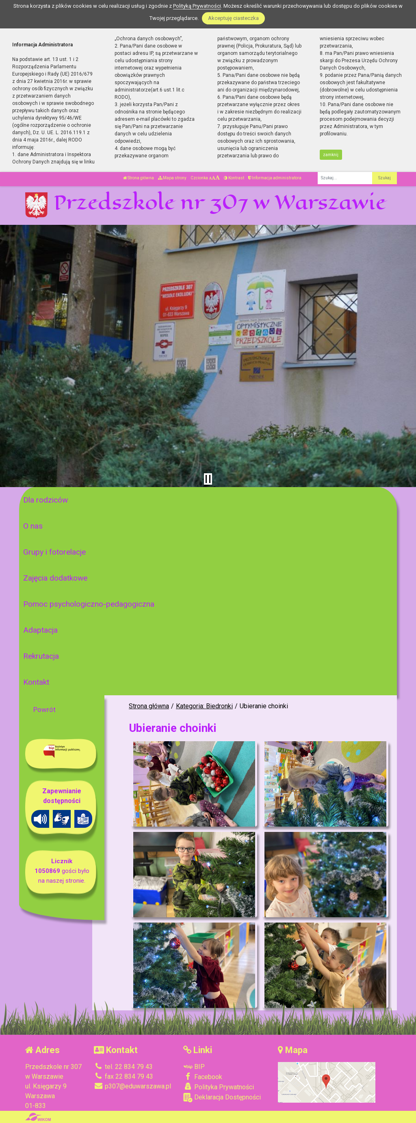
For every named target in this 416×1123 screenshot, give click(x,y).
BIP (194, 1067)
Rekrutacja (41, 656)
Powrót (44, 709)
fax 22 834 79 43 (123, 1076)
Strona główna (138, 178)
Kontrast (234, 178)
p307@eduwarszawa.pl (132, 1086)
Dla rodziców (45, 500)
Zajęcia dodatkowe (55, 578)
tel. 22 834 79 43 (123, 1067)
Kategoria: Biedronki (204, 706)
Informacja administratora (274, 178)
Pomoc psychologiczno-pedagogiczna (88, 604)
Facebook (202, 1077)
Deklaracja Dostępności (222, 1097)
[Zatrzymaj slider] (208, 479)
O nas (33, 526)
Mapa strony (172, 178)
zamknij (330, 154)
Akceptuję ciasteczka (233, 18)
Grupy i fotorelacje (54, 552)
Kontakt (36, 682)
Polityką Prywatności (197, 6)
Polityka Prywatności (218, 1087)
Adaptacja (40, 630)
